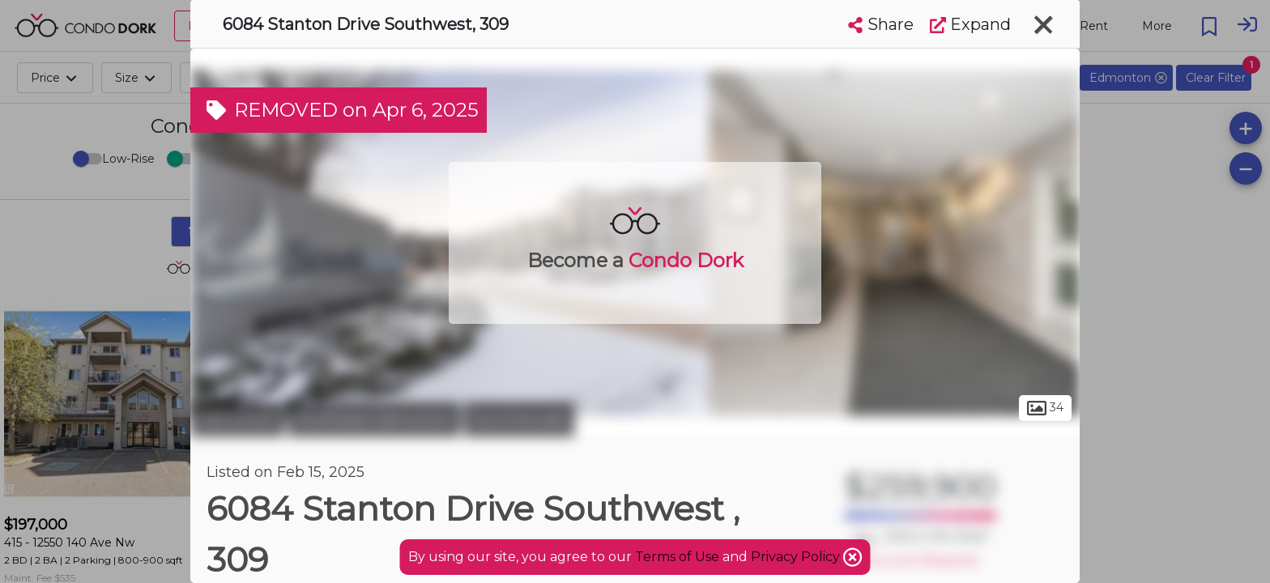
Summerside (519, 419)
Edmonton (237, 419)
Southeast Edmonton (374, 419)
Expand (970, 24)
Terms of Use (677, 556)
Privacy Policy (797, 556)
